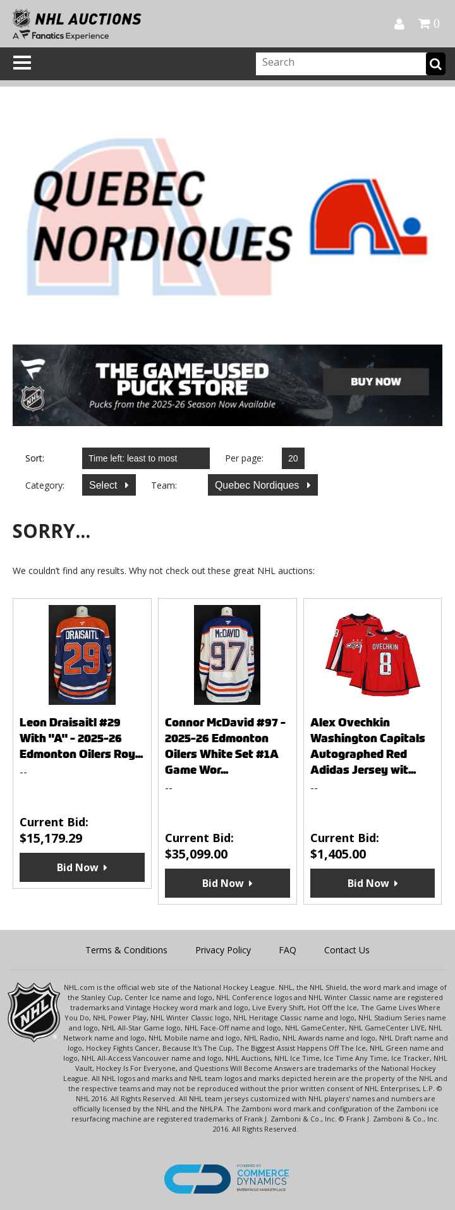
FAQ (287, 950)
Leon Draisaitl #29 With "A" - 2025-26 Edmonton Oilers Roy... (81, 738)
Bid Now (78, 867)
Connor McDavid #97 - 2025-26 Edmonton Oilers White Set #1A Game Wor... (225, 746)
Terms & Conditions (126, 950)
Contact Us (347, 950)
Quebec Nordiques (258, 485)
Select (104, 485)
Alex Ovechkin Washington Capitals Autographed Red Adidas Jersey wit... (367, 746)
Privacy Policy (223, 950)
